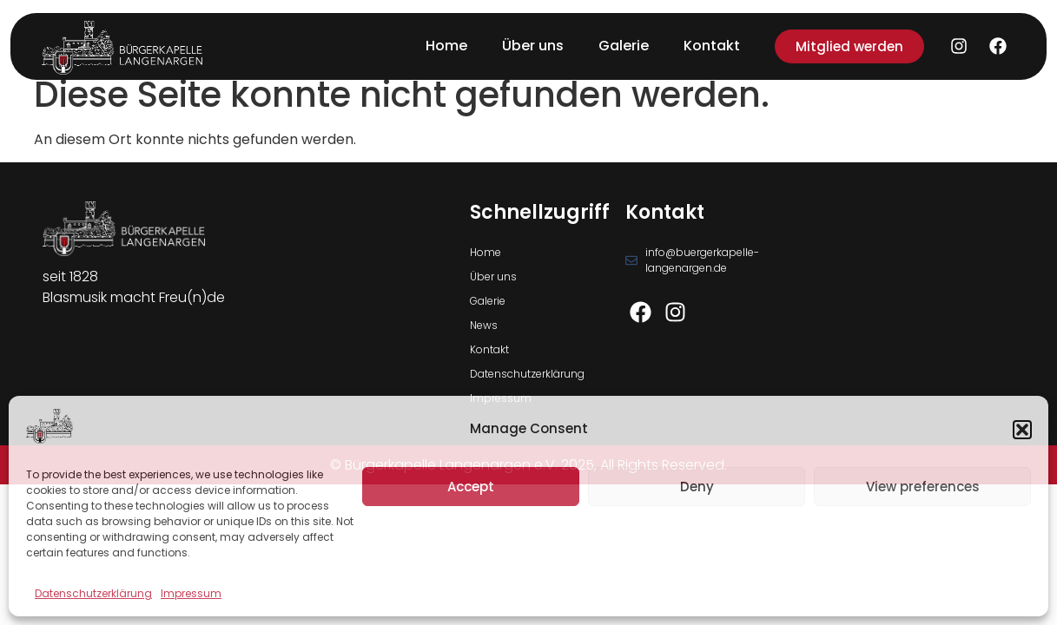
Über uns (533, 46)
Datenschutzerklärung (93, 593)
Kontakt (712, 46)
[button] (1022, 429)
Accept (470, 486)
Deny (697, 486)
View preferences (923, 486)
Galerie (623, 46)
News (484, 325)
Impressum (191, 593)
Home (446, 46)
